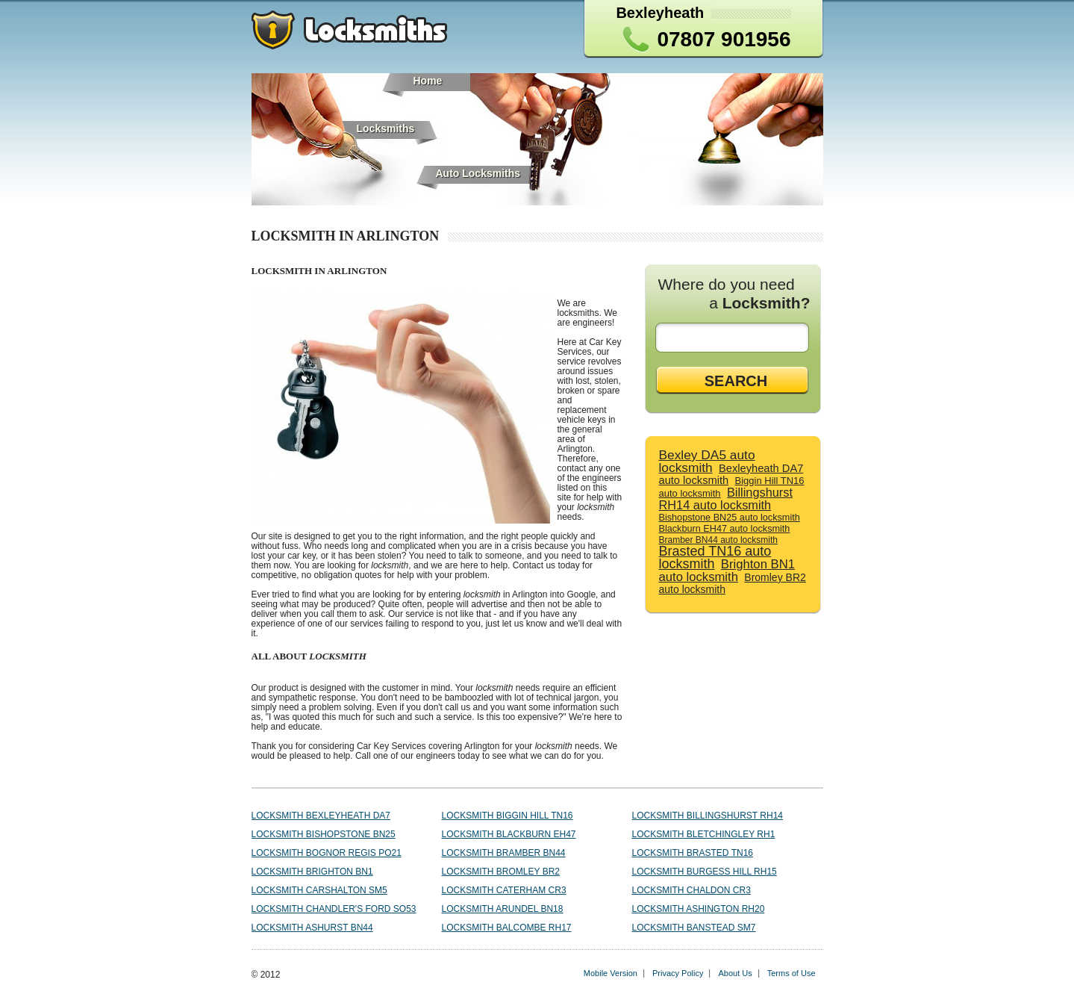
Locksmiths (386, 128)
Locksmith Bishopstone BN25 (324, 834)
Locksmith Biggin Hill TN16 (507, 815)
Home (428, 81)
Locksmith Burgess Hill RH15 (704, 871)
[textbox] (735, 338)
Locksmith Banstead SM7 (694, 927)
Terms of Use (791, 973)
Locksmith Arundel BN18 (502, 909)
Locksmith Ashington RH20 (698, 909)
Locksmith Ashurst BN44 (312, 927)
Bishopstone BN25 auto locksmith (729, 517)
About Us (735, 973)
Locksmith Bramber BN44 (504, 853)
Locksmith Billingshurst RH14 (708, 815)
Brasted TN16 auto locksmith (715, 557)
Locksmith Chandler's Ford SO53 (334, 909)
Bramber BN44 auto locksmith (718, 540)
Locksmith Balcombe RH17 (507, 927)
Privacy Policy (677, 973)
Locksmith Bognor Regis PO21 (327, 853)
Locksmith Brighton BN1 (312, 871)
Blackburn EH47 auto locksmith (724, 529)
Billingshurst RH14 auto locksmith (726, 498)
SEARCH (736, 381)
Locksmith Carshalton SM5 (319, 890)
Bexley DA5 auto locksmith (707, 461)
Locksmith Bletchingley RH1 (703, 834)
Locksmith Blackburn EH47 (509, 834)
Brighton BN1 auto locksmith (727, 570)
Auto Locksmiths (478, 173)
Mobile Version (610, 973)
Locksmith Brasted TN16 (692, 853)
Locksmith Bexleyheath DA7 (321, 815)
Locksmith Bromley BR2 (501, 871)
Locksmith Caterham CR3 (504, 890)
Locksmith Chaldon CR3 (691, 890)
